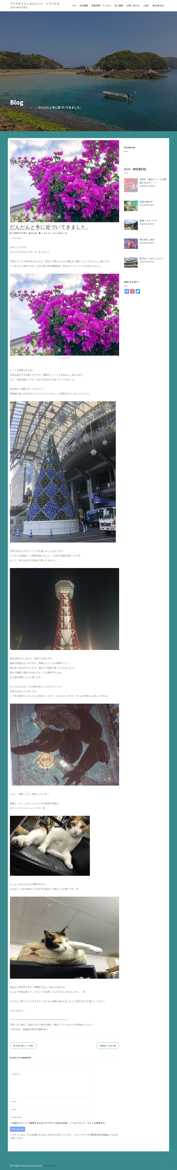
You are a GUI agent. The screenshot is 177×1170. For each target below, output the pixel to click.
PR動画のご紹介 (106, 1045)
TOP (74, 5)
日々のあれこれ (60, 233)
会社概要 (83, 5)
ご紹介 (146, 5)
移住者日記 (158, 5)
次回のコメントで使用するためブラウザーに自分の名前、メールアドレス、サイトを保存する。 (59, 1123)
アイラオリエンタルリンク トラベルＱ (34, 3)
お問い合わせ (133, 5)
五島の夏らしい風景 (24, 1045)
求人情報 (118, 5)
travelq (34, 233)
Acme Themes (49, 1165)
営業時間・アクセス (101, 5)
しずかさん (46, 233)
